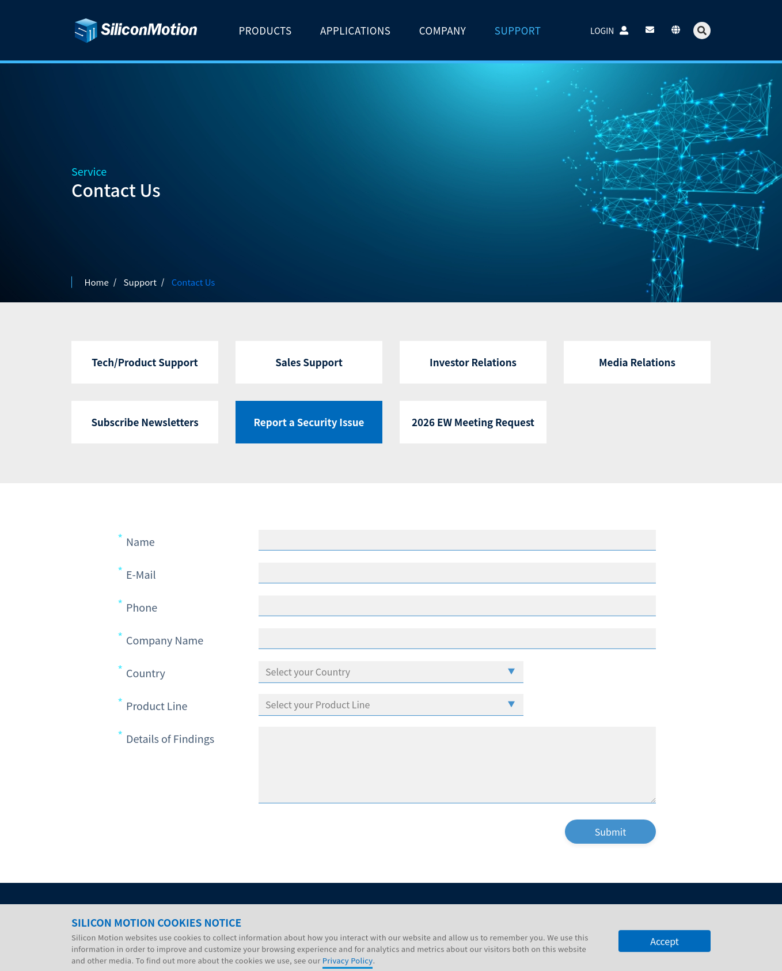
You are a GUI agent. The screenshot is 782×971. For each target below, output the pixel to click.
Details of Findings (170, 759)
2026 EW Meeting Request (473, 422)
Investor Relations (473, 362)
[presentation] (453, 855)
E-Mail (141, 594)
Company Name (164, 660)
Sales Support (309, 362)
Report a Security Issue (309, 422)
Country (145, 693)
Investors (155, 908)
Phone (141, 627)
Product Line (157, 726)
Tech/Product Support (145, 362)
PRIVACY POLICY (103, 956)
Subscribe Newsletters (144, 422)
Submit (610, 852)
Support (254, 908)
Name (140, 562)
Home (97, 282)
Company (100, 908)
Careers (205, 908)
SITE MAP (210, 956)
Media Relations (637, 362)
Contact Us (310, 908)
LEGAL (163, 956)
